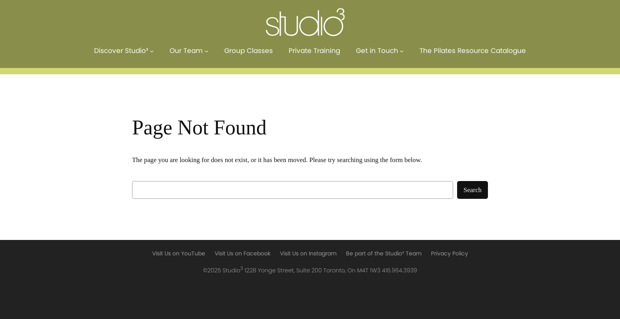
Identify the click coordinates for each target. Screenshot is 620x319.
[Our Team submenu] (206, 51)
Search (472, 190)
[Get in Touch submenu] (402, 51)
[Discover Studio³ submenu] (152, 51)
